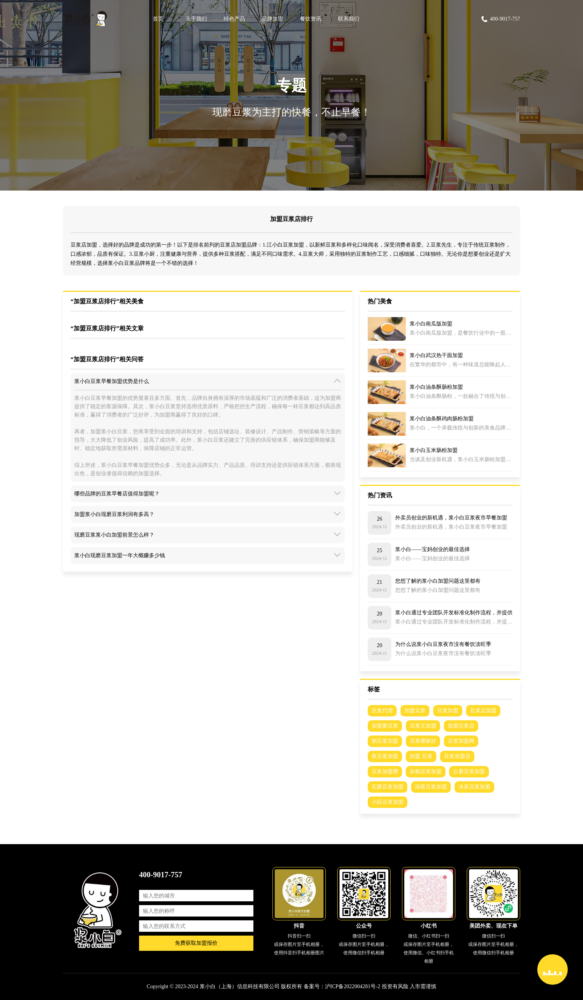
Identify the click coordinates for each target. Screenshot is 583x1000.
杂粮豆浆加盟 (426, 771)
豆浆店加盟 (483, 710)
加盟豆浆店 (461, 726)
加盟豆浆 (415, 710)
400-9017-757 (500, 19)
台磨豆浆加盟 (469, 771)
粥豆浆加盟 (385, 741)
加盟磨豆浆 (385, 726)
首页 (158, 19)
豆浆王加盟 (423, 726)
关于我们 (196, 19)
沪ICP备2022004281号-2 (352, 986)
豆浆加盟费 (385, 771)
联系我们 (348, 19)
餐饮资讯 (310, 19)
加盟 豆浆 (421, 756)
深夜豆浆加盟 (431, 787)
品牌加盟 (272, 19)
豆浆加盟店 (457, 756)
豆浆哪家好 (423, 741)
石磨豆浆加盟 (388, 787)
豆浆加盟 (447, 710)
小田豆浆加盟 (388, 802)
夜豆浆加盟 (385, 756)
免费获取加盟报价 (196, 943)
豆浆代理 (382, 710)
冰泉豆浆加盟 (474, 787)
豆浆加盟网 (461, 741)
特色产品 (234, 19)
